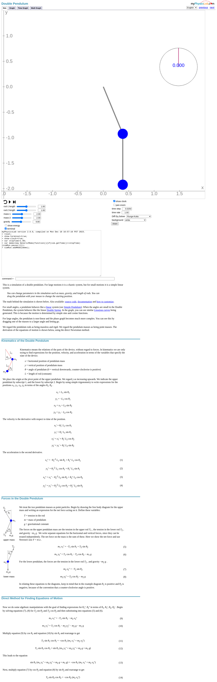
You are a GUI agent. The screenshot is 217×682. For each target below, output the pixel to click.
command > (58, 287)
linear (48, 316)
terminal (10, 229)
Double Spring (54, 319)
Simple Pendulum (72, 316)
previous (203, 7)
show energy (12, 225)
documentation (85, 310)
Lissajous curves (102, 319)
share (114, 224)
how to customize (105, 310)
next (212, 7)
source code (70, 310)
